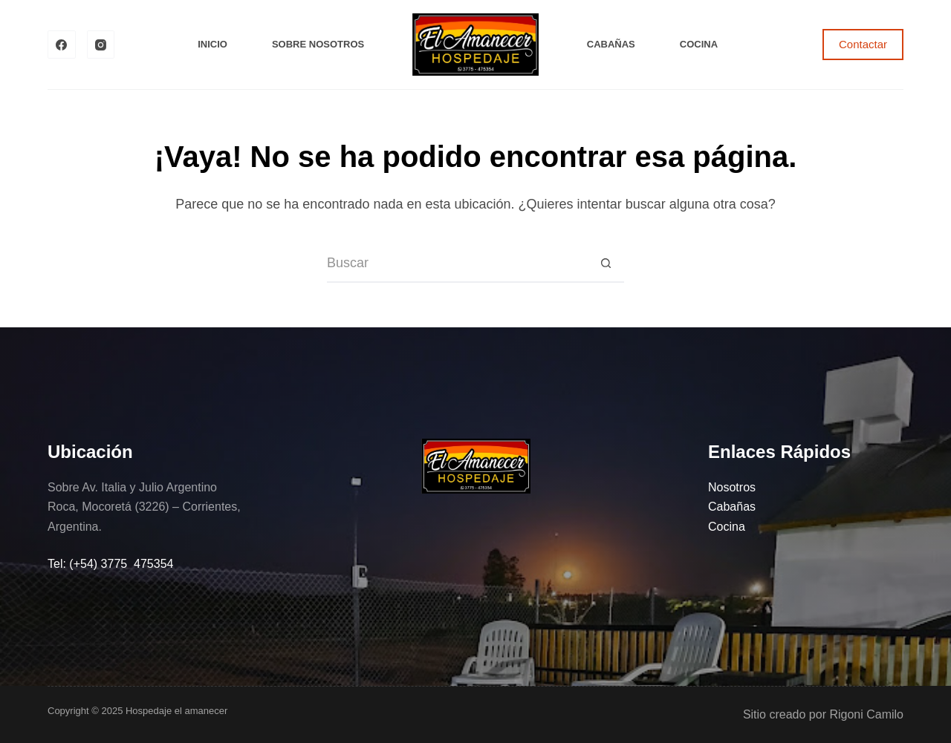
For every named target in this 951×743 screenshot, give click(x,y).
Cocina (699, 44)
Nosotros (732, 487)
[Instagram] (101, 44)
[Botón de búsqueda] (605, 264)
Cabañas (611, 44)
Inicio (212, 44)
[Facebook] (62, 44)
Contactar (863, 44)
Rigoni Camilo (866, 714)
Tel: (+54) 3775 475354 (110, 563)
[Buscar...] (457, 264)
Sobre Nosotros (318, 44)
